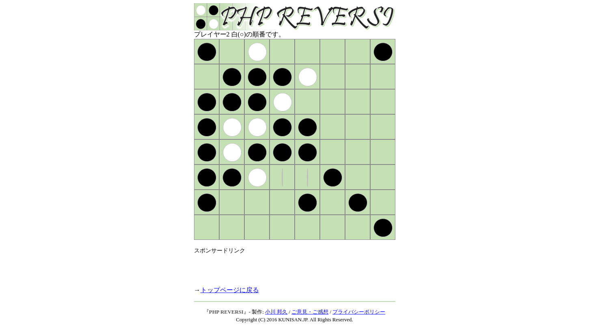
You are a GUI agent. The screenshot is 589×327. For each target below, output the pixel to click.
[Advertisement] (289, 266)
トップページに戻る (230, 289)
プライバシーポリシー (358, 312)
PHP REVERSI (226, 312)
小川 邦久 (276, 312)
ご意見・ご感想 (309, 312)
